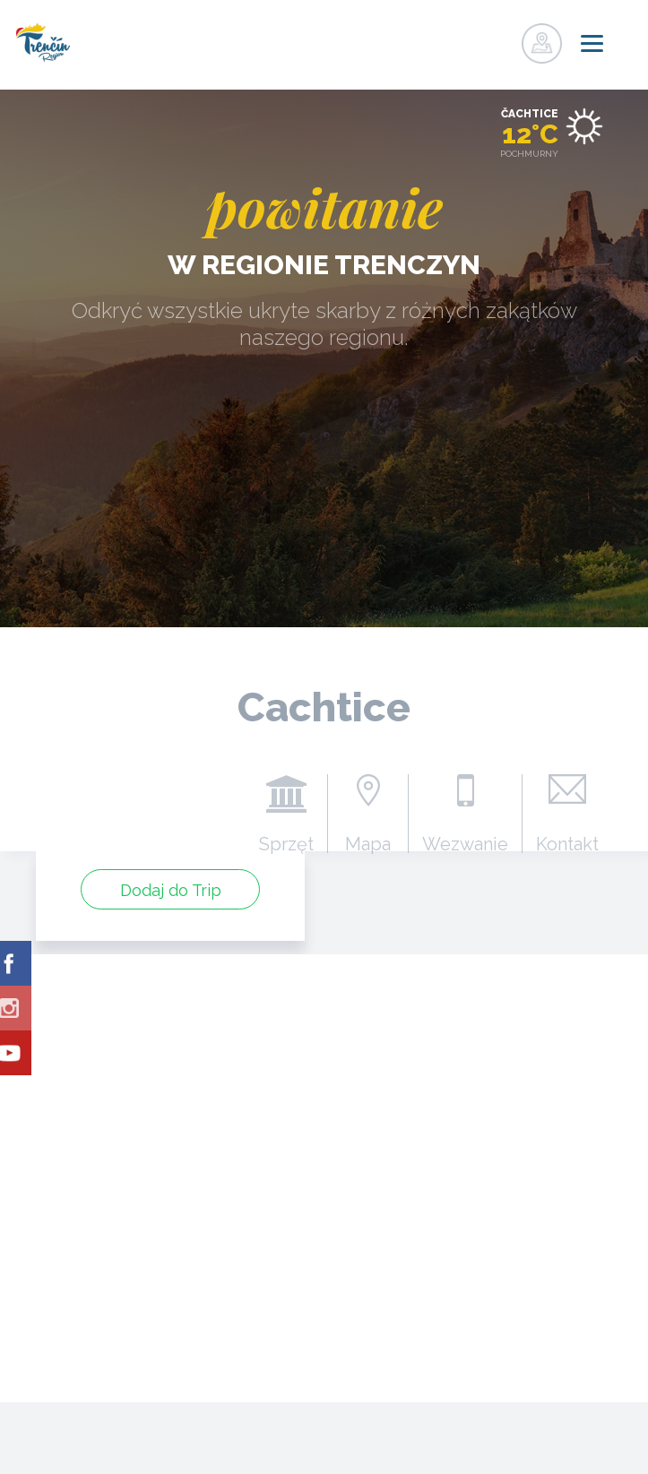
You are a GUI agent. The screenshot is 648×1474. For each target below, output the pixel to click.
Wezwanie (465, 843)
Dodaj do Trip (170, 890)
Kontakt (567, 843)
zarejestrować (463, 38)
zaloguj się (500, 38)
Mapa (368, 843)
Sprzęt (286, 843)
